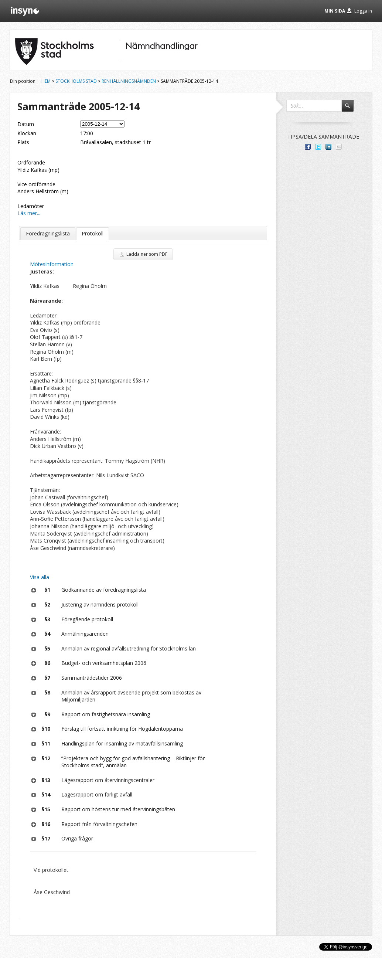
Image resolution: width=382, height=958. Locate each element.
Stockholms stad (76, 81)
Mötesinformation (52, 264)
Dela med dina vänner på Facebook (308, 147)
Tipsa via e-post (339, 147)
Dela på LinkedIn (328, 147)
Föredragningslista (48, 233)
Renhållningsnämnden (129, 81)
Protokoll (92, 233)
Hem (46, 81)
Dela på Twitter (318, 147)
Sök (351, 109)
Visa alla (39, 577)
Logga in (363, 11)
